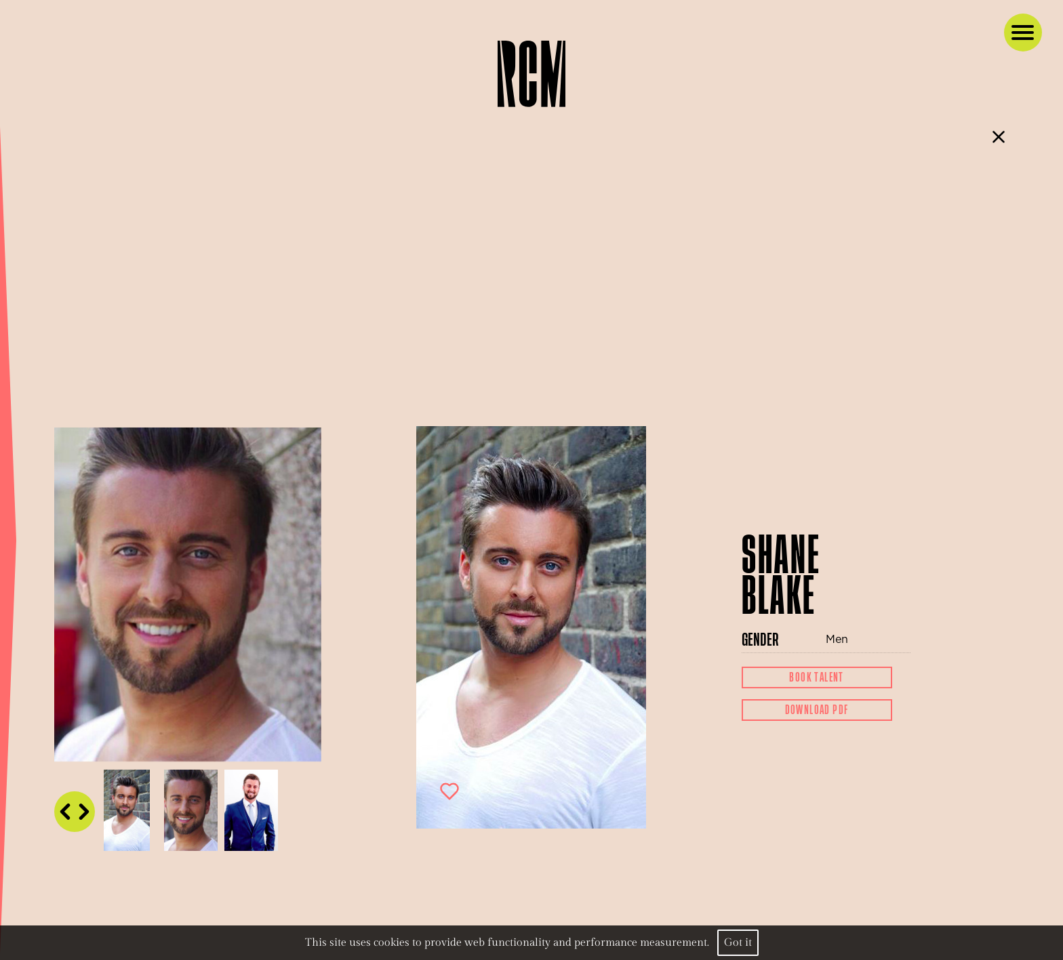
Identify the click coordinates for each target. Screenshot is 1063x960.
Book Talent (816, 677)
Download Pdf (817, 710)
